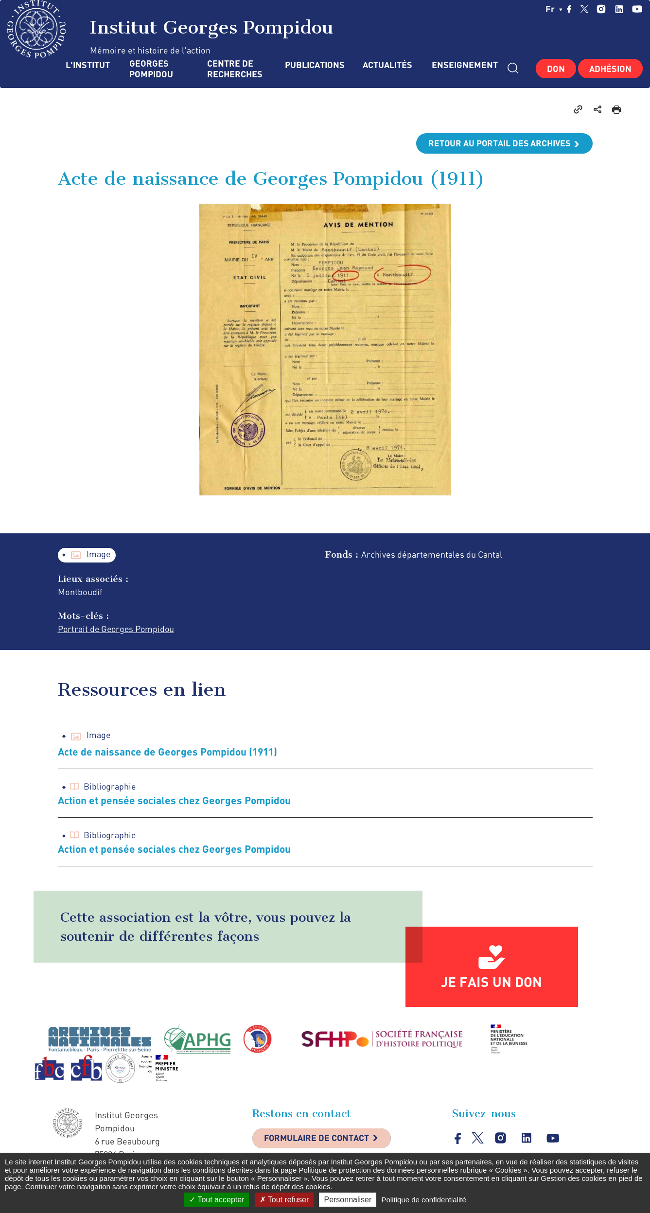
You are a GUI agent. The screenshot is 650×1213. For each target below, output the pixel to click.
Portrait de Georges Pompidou (117, 629)
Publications (314, 65)
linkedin (619, 9)
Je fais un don (491, 982)
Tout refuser (284, 1199)
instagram (601, 9)
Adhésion (610, 68)
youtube (637, 9)
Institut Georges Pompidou (170, 29)
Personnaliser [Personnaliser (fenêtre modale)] (347, 1199)
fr (553, 8)
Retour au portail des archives (498, 143)
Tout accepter (216, 1199)
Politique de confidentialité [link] (423, 1199)
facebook (569, 8)
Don (556, 68)
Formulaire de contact (317, 1139)
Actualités (387, 65)
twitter (584, 8)
